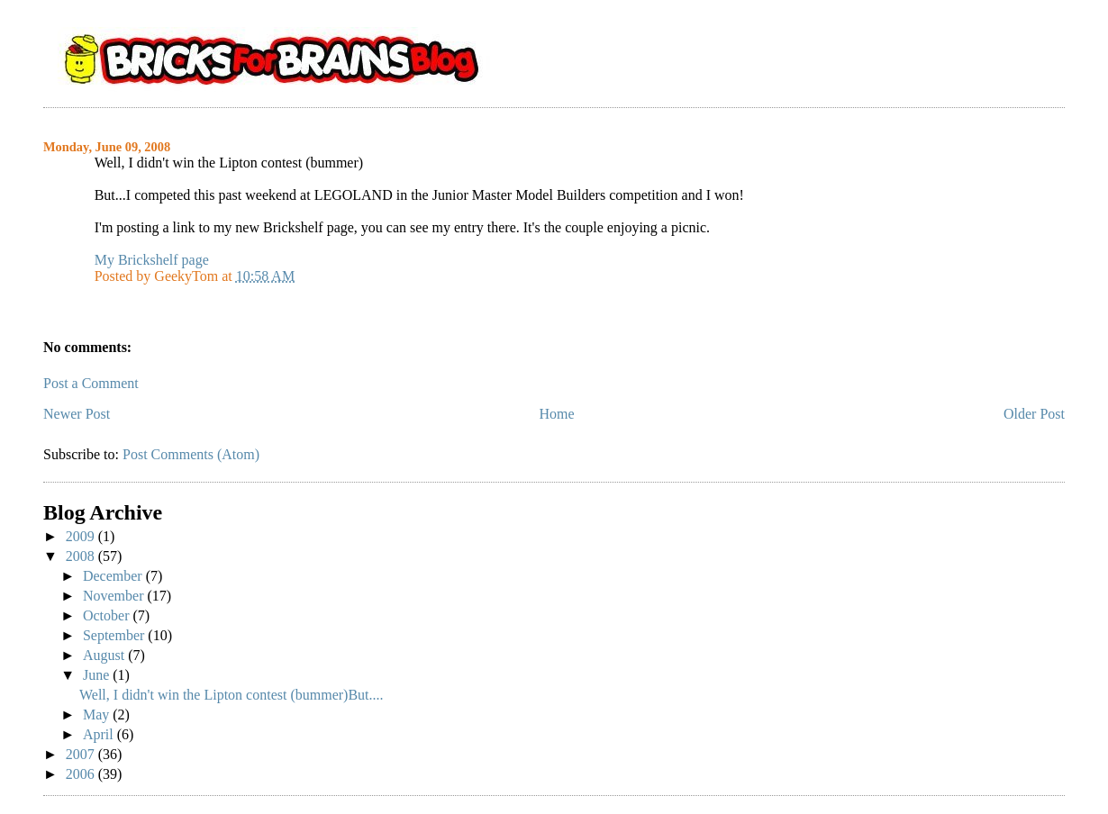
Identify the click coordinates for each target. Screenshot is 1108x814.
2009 (82, 536)
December (114, 575)
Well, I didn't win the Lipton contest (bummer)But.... (231, 694)
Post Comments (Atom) (191, 454)
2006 (82, 774)
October (108, 615)
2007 (82, 754)
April (100, 734)
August (105, 655)
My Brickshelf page (152, 259)
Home (557, 413)
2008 (82, 556)
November (115, 595)
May (98, 714)
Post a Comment (91, 383)
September (115, 635)
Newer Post (76, 413)
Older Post (1034, 413)
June (98, 675)
